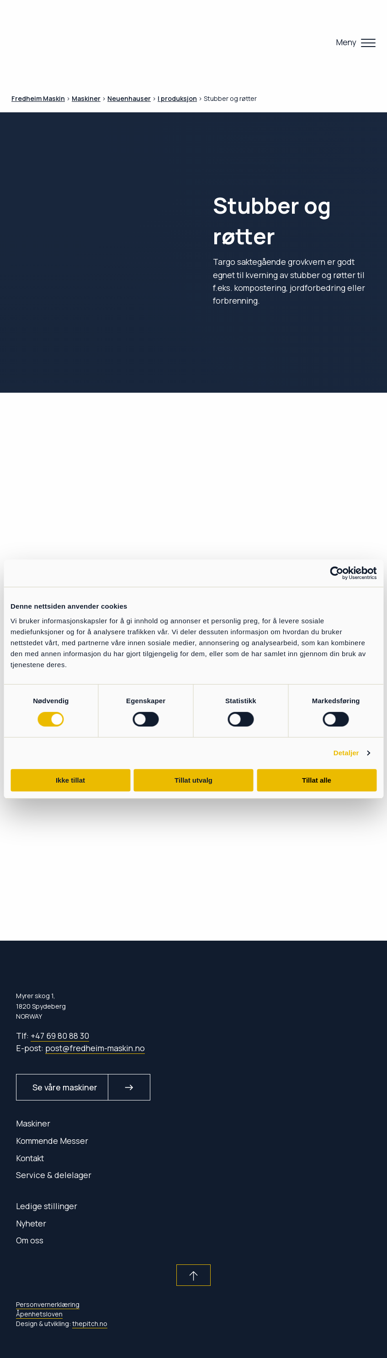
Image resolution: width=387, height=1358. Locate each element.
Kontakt (30, 1158)
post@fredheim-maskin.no (95, 1047)
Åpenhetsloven (39, 1314)
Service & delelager (53, 1174)
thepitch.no (89, 1323)
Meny (346, 42)
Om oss (29, 1240)
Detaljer (346, 753)
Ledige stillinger (46, 1205)
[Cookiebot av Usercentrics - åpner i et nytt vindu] (336, 573)
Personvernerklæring (48, 1304)
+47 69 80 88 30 (60, 1035)
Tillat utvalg (193, 780)
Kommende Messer (52, 1140)
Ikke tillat (70, 780)
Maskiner (33, 1123)
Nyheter (31, 1223)
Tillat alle (316, 780)
